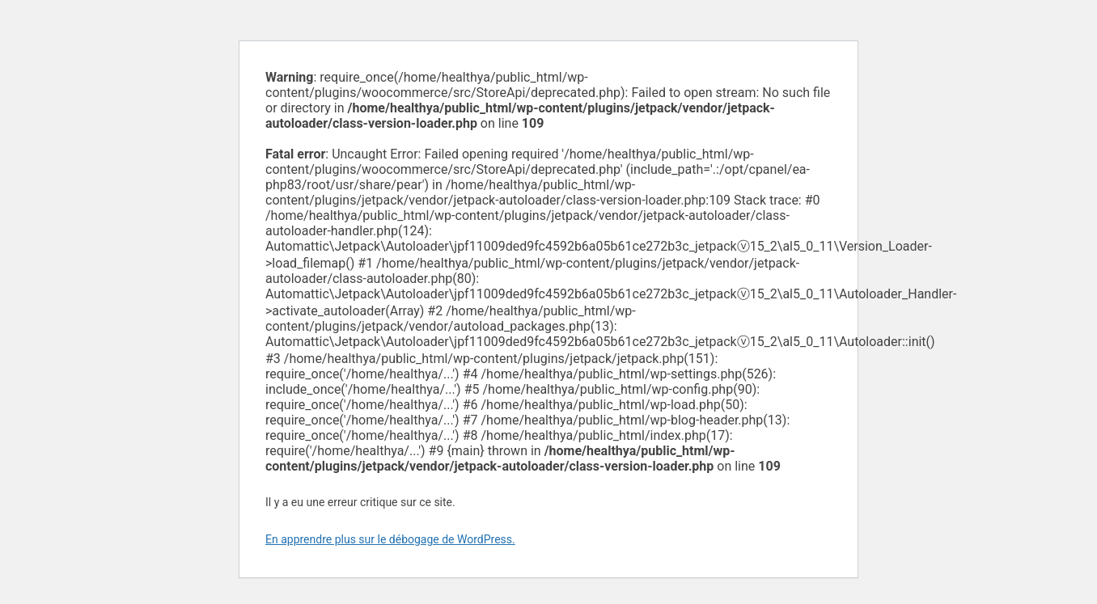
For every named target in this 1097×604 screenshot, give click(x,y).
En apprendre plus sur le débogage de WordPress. (390, 539)
